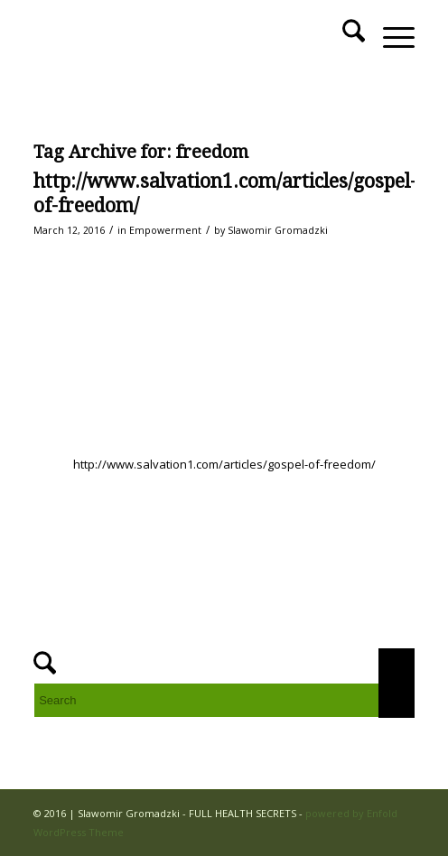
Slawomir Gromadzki (278, 230)
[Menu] (390, 37)
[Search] (344, 37)
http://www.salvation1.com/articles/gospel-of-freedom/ (224, 464)
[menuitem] (344, 37)
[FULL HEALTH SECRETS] (185, 37)
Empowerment (165, 230)
